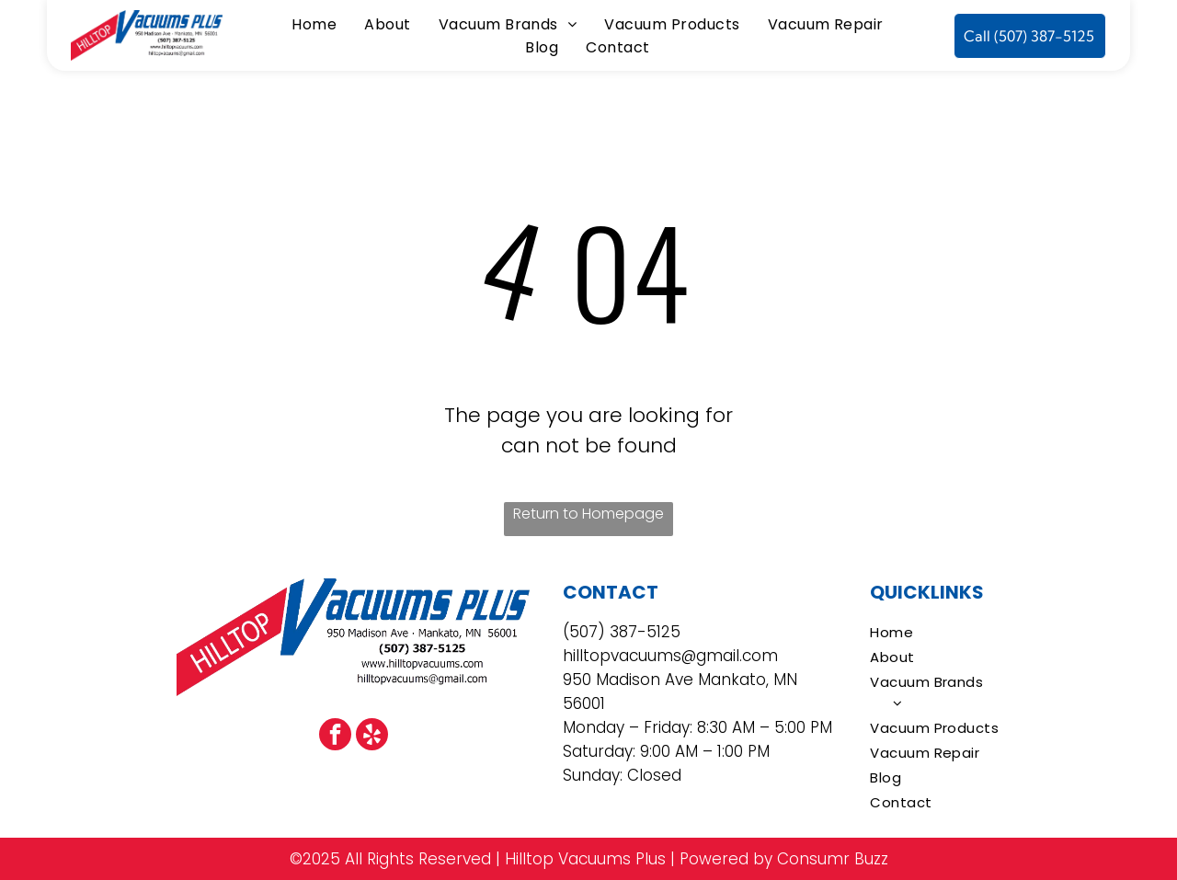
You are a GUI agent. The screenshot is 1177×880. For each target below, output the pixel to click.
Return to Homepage (588, 513)
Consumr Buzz (832, 859)
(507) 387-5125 (621, 632)
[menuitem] (314, 24)
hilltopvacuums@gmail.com (670, 656)
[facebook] (335, 736)
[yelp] (372, 736)
